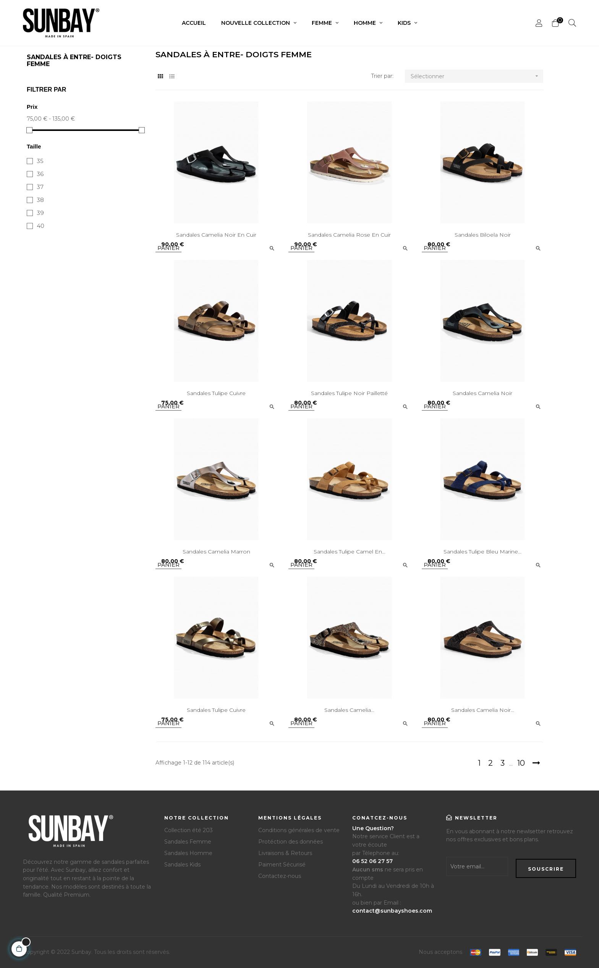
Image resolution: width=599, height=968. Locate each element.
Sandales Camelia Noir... (482, 710)
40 (40, 225)
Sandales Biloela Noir (483, 234)
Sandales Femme (187, 841)
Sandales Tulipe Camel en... (349, 551)
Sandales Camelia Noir (482, 393)
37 (40, 186)
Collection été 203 (188, 830)
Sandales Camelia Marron (216, 551)
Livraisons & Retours (285, 853)
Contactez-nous (279, 876)
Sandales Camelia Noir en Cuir (216, 234)
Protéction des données (290, 841)
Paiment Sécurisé (282, 864)
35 (40, 161)
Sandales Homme (188, 853)
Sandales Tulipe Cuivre (216, 393)
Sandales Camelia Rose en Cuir (349, 234)
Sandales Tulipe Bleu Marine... (482, 551)
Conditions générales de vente (299, 830)
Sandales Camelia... (349, 710)
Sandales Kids (182, 864)
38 (40, 199)
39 (40, 212)
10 (521, 763)
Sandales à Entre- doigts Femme (74, 60)
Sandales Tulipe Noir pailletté (349, 393)
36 (40, 173)
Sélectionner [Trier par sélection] (477, 76)
